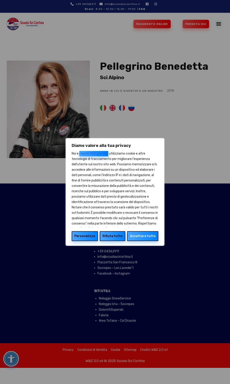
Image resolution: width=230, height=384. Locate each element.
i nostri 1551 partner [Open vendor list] (93, 153)
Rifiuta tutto (112, 236)
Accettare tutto (143, 236)
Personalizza (84, 236)
